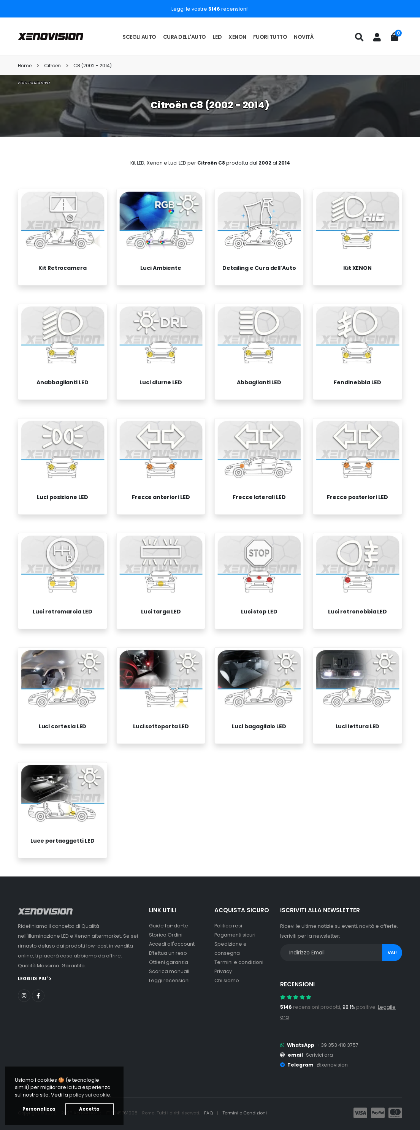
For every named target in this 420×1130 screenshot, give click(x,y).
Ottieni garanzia (168, 962)
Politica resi (228, 925)
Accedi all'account (172, 944)
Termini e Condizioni (244, 1113)
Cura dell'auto (184, 37)
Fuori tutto (270, 37)
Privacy (223, 971)
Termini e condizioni (238, 962)
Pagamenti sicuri (234, 935)
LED (217, 37)
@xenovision (332, 1065)
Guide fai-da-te (168, 925)
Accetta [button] (89, 1109)
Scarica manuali (169, 971)
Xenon (237, 37)
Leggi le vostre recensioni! (210, 9)
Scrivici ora (319, 1055)
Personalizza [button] (38, 1109)
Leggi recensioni (169, 980)
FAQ (209, 1113)
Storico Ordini (165, 935)
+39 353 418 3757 (337, 1045)
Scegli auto (139, 37)
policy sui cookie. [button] (90, 1094)
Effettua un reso (168, 953)
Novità (304, 37)
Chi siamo (226, 980)
